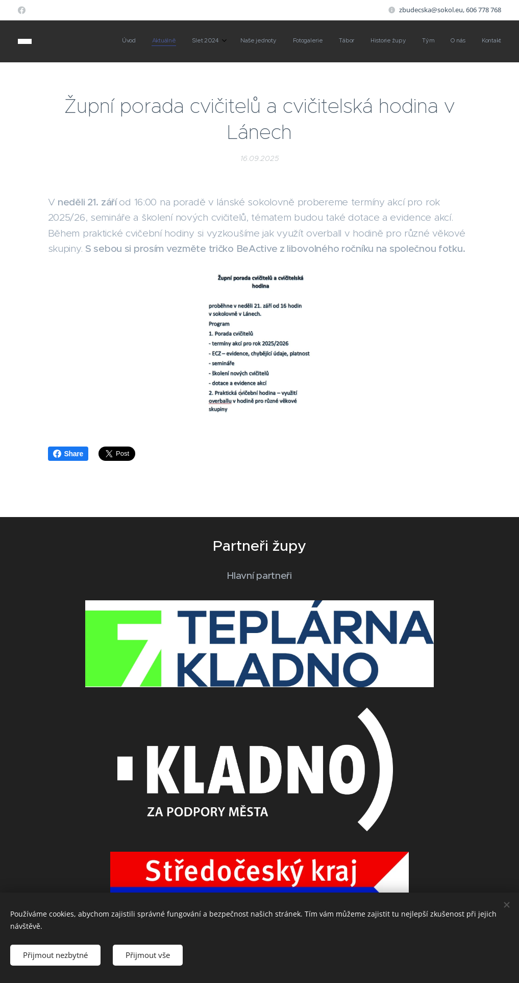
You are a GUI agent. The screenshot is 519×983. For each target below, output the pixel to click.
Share (68, 454)
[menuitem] (352, 41)
